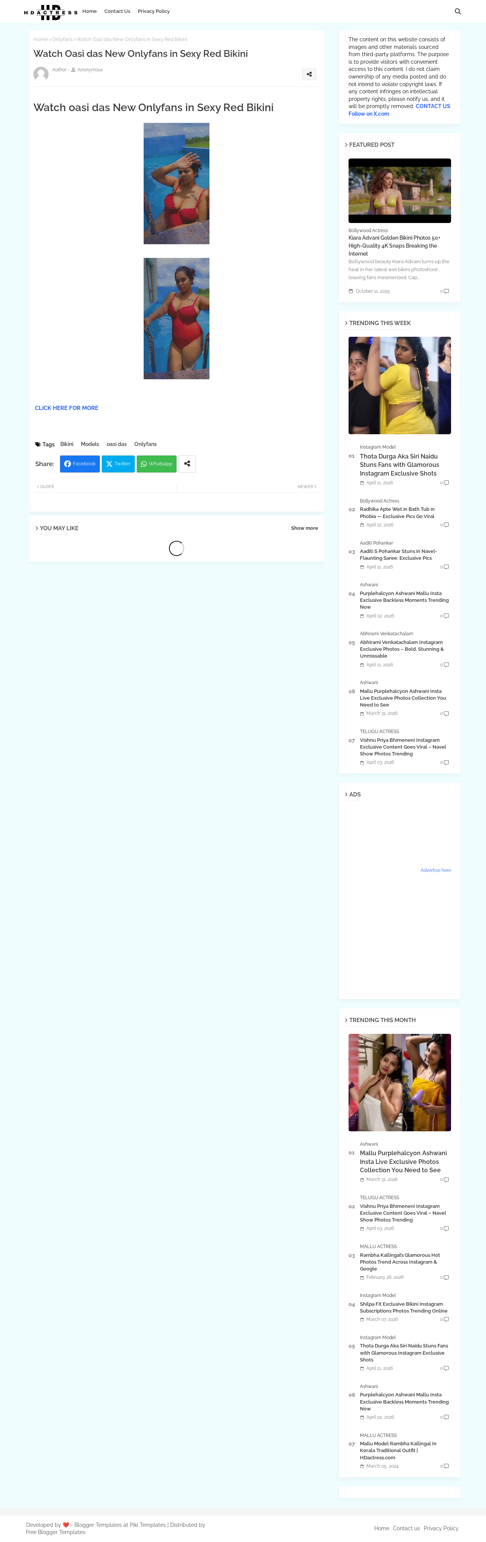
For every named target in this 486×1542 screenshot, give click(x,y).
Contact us (406, 1528)
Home (89, 11)
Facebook (84, 463)
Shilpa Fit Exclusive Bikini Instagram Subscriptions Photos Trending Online (404, 1307)
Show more (304, 528)
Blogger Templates (98, 1525)
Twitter (123, 463)
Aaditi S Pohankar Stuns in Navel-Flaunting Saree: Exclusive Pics (398, 554)
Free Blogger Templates (55, 1532)
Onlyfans (62, 39)
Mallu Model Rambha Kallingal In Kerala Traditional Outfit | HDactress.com (398, 1450)
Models (90, 444)
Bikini (66, 444)
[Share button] (187, 464)
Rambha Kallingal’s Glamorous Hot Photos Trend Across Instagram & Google (400, 1262)
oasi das (117, 444)
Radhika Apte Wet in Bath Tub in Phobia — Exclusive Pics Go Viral (397, 512)
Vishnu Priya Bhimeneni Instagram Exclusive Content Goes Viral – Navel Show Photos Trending (403, 747)
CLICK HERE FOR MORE (65, 408)
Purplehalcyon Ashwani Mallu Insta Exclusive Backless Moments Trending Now (404, 600)
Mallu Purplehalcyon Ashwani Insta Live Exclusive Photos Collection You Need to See (403, 698)
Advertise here (436, 870)
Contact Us (117, 11)
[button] (457, 11)
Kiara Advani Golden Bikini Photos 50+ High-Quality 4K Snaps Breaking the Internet (394, 246)
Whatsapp (160, 463)
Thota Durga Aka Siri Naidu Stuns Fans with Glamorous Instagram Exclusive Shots (399, 465)
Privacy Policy (154, 11)
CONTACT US (433, 106)
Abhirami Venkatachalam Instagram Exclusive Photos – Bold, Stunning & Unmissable (402, 649)
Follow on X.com (369, 114)
